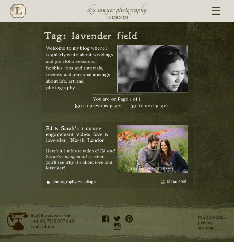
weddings (87, 181)
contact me (42, 226)
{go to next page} (149, 105)
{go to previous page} (98, 105)
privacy (205, 222)
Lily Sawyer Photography (117, 9)
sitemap (206, 228)
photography (64, 181)
